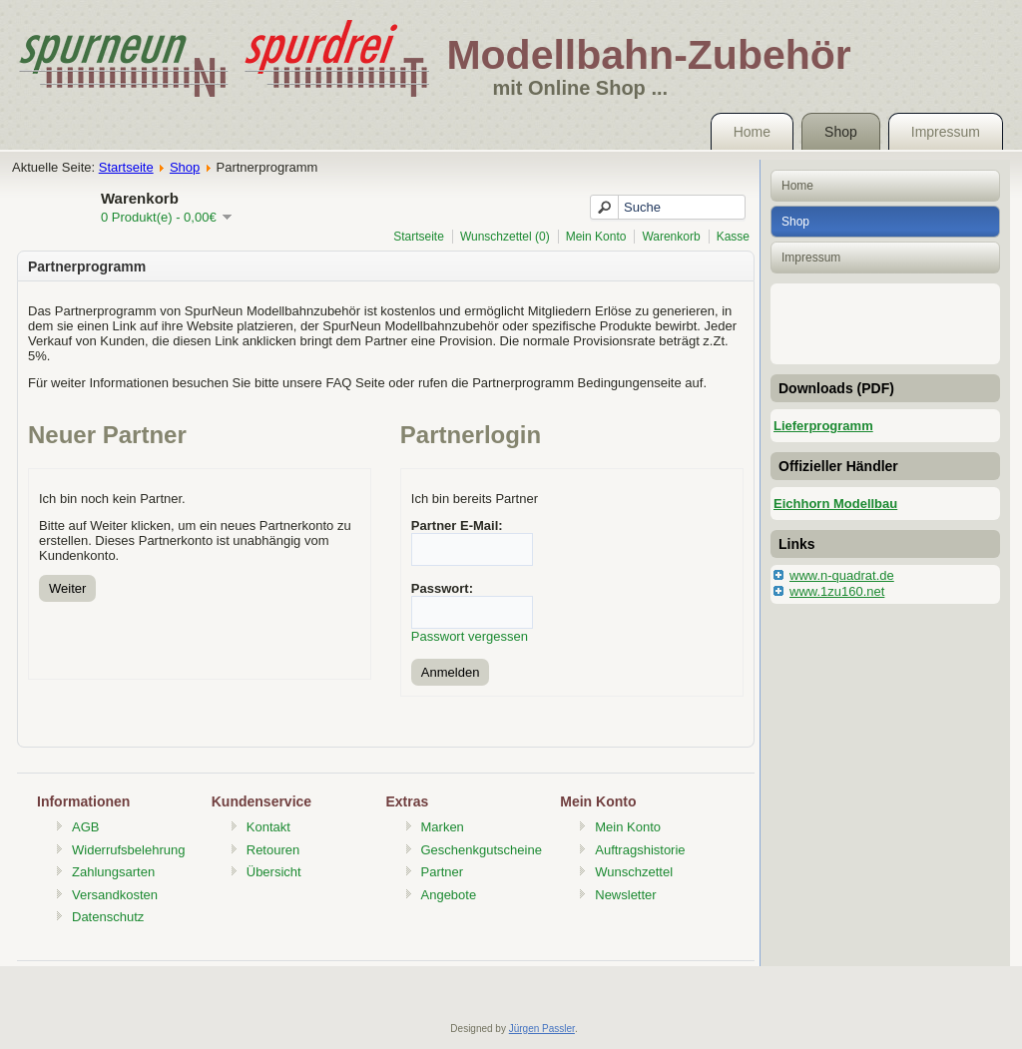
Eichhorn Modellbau (835, 503)
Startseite (126, 167)
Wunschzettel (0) (505, 237)
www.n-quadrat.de (841, 575)
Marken (442, 826)
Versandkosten (115, 894)
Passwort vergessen (469, 636)
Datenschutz (108, 916)
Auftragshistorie (640, 849)
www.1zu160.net (836, 591)
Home (752, 132)
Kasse (733, 237)
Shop (840, 132)
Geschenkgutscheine (481, 849)
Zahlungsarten (113, 871)
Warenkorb (671, 237)
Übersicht (274, 871)
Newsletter (625, 894)
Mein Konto (596, 237)
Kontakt (268, 826)
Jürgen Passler (542, 1028)
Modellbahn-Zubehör (648, 55)
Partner (442, 871)
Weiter (67, 588)
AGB (85, 826)
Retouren (273, 849)
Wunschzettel (634, 871)
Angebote (449, 894)
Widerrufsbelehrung (128, 849)
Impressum (945, 132)
